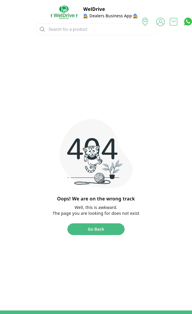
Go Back (96, 229)
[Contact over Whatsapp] (188, 22)
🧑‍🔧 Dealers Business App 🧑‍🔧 (110, 15)
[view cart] (173, 21)
